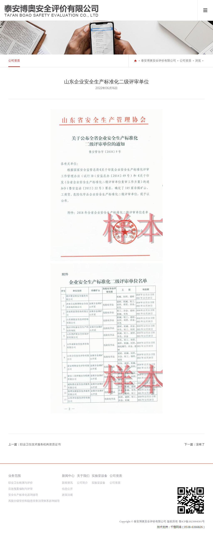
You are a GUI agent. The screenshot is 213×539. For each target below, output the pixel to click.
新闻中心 (68, 475)
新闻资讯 (67, 482)
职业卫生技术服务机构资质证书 (40, 444)
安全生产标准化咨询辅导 (23, 494)
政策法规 (67, 494)
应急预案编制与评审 (20, 488)
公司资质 (14, 60)
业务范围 (14, 475)
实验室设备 (99, 475)
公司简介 (82, 482)
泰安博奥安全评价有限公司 (158, 60)
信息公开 (67, 488)
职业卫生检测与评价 (20, 482)
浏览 (198, 60)
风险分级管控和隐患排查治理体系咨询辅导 (34, 500)
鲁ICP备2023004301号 (192, 521)
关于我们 (83, 475)
